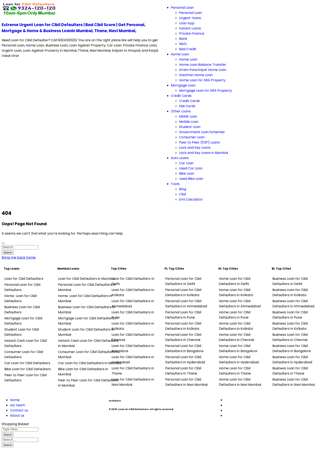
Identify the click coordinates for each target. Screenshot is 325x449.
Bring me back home (19, 257)
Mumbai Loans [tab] (68, 269)
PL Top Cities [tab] (174, 269)
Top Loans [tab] (11, 269)
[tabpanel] (28, 329)
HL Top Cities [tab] (228, 269)
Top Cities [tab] (118, 269)
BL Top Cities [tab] (281, 269)
